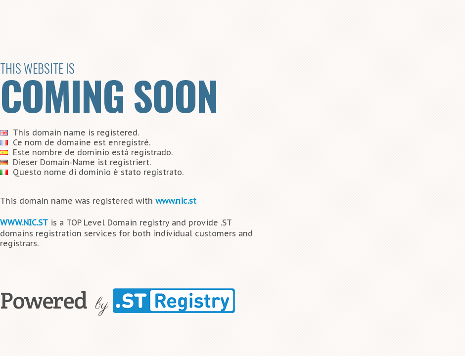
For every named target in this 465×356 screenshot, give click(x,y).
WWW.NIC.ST (24, 222)
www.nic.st (175, 201)
